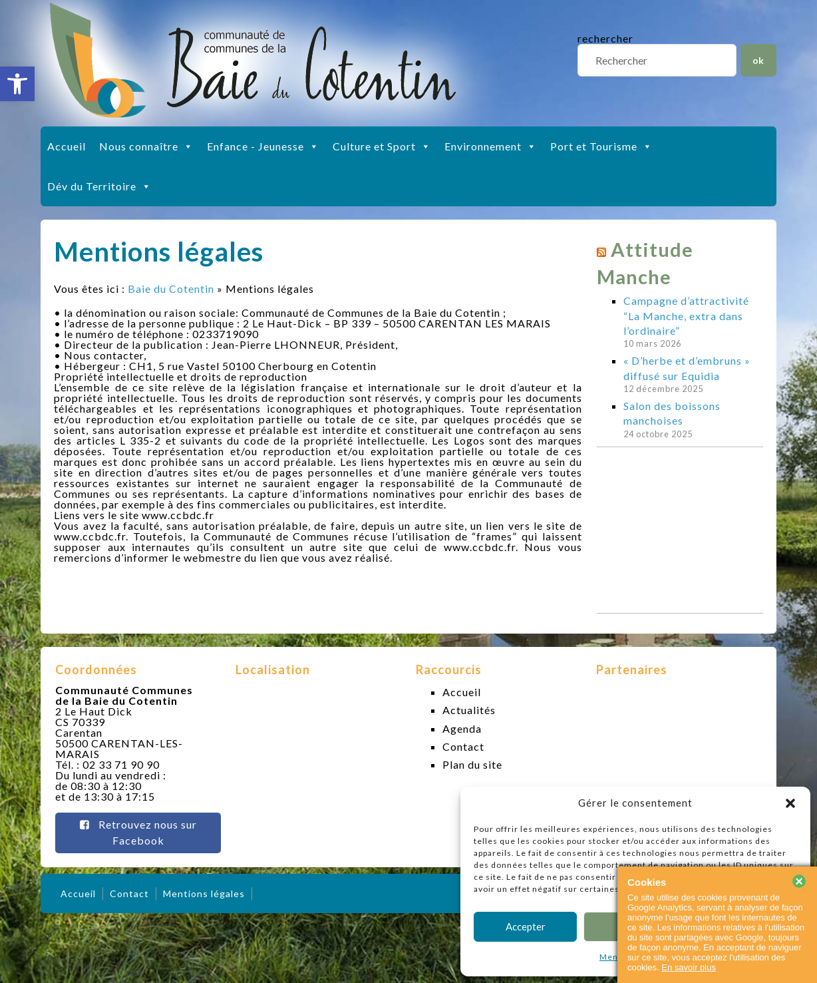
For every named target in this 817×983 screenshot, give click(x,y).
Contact (463, 746)
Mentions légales (204, 893)
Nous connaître (146, 146)
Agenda (462, 728)
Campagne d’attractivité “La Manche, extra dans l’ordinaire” (686, 315)
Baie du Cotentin (171, 288)
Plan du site (472, 764)
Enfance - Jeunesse (263, 146)
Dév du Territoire (99, 186)
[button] (17, 84)
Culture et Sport (382, 146)
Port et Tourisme (601, 146)
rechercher (605, 38)
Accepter (526, 926)
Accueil (66, 146)
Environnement (490, 146)
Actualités (469, 709)
